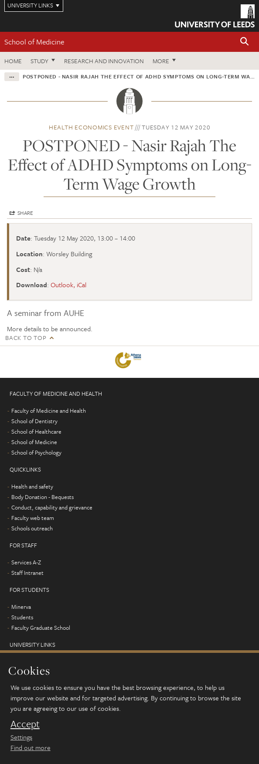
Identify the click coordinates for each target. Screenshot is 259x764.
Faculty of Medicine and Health (48, 410)
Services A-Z (26, 562)
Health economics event (91, 127)
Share (25, 213)
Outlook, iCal (68, 284)
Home (13, 60)
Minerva (21, 606)
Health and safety (32, 486)
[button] (245, 42)
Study (39, 60)
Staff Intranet (27, 572)
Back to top (25, 337)
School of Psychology (36, 452)
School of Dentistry (34, 421)
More (161, 60)
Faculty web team (32, 517)
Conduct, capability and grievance (51, 507)
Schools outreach (32, 528)
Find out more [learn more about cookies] (30, 747)
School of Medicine (34, 41)
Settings (21, 737)
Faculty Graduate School (40, 627)
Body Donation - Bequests (42, 496)
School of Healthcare (36, 431)
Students (22, 617)
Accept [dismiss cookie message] (25, 724)
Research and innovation (104, 60)
